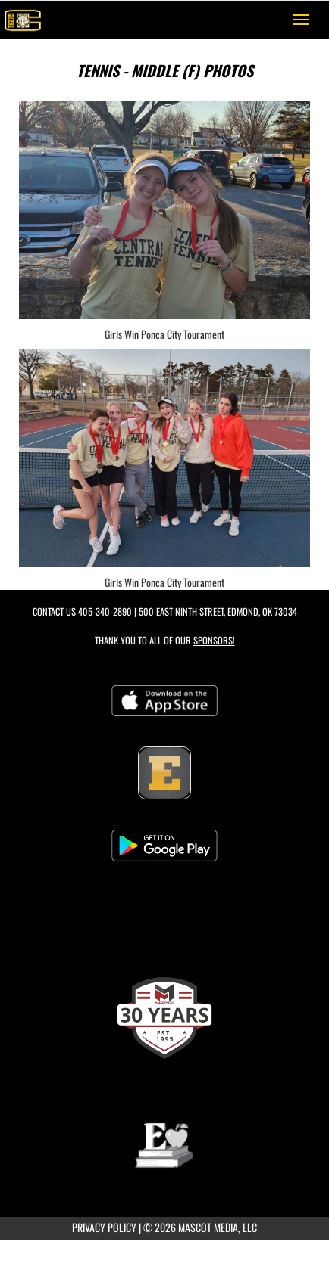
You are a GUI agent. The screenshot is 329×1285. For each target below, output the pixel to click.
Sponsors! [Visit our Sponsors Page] (214, 640)
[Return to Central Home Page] (22, 20)
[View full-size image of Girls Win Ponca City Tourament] (164, 210)
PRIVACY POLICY (104, 1227)
